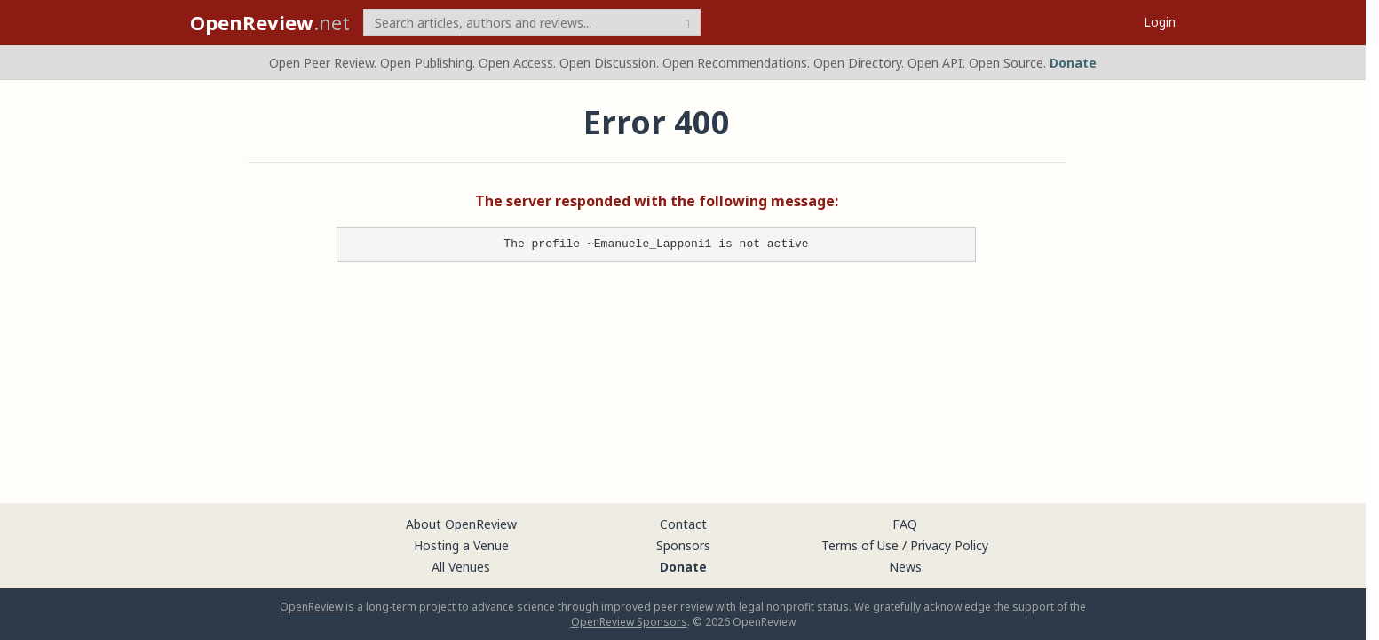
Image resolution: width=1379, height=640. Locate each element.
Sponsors (683, 545)
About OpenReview (461, 524)
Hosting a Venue (461, 545)
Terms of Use (860, 545)
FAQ (904, 524)
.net (270, 22)
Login (1160, 21)
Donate (1073, 62)
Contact (683, 524)
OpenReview (311, 606)
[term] (532, 22)
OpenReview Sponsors (629, 621)
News (905, 566)
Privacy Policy (949, 545)
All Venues (461, 566)
